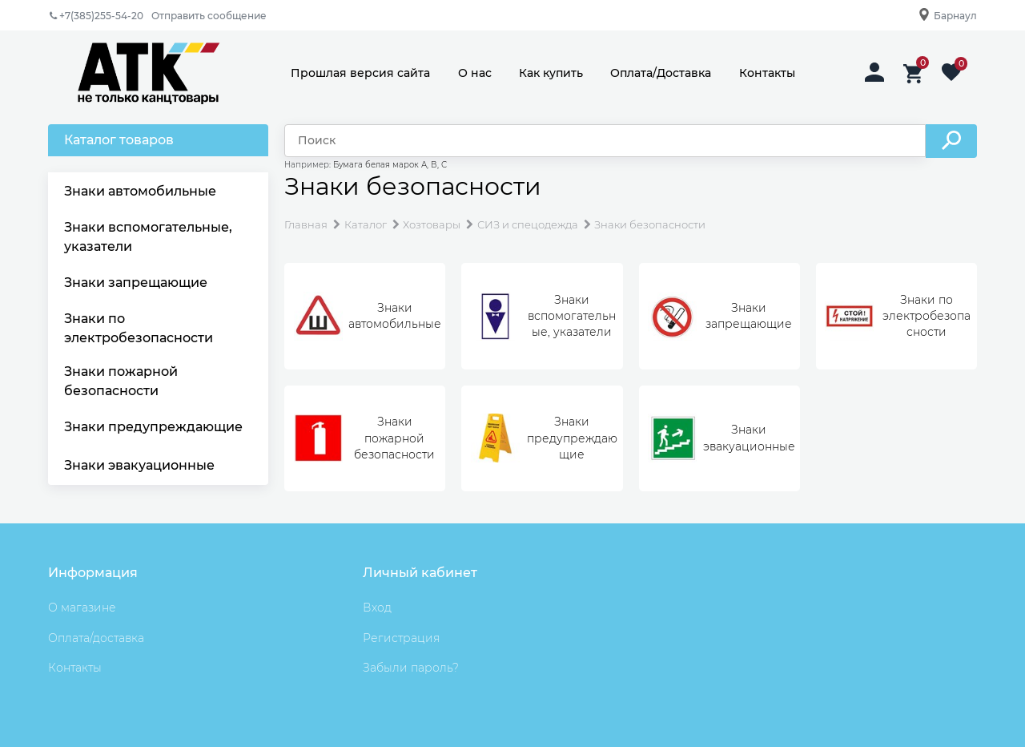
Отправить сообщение (209, 16)
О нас (475, 73)
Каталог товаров (119, 139)
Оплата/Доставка (660, 73)
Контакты (767, 73)
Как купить (551, 73)
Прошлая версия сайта (360, 73)
